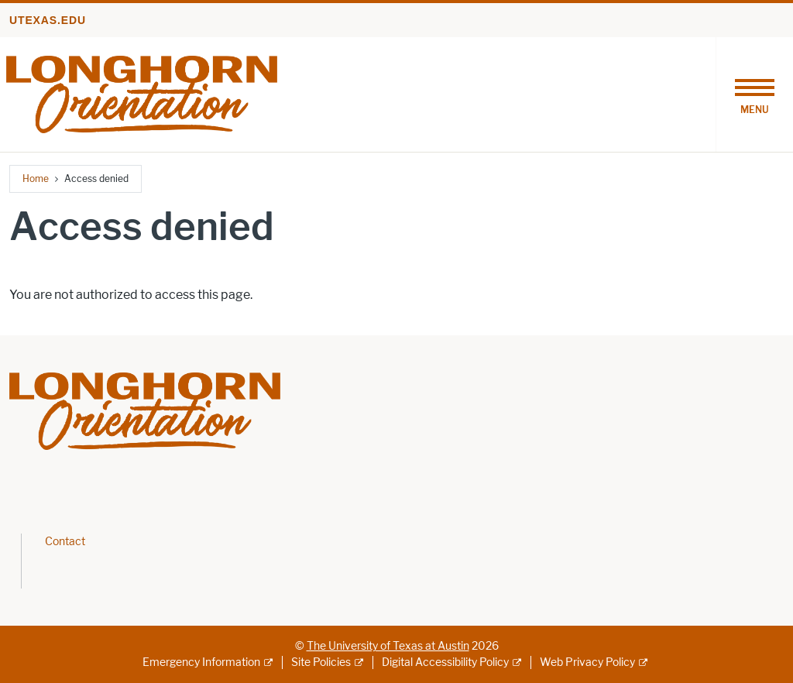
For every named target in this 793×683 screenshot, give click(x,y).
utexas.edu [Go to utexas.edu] (47, 20)
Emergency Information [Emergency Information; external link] (201, 662)
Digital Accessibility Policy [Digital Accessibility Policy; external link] (445, 662)
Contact (65, 541)
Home (35, 178)
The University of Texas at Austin (388, 646)
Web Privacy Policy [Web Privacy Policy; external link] (587, 662)
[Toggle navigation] (754, 94)
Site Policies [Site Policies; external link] (321, 662)
